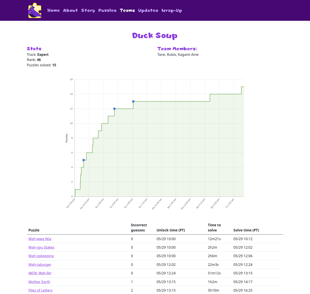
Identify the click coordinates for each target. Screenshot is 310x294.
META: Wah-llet (39, 273)
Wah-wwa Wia (39, 238)
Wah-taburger (39, 264)
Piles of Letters (40, 290)
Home (53, 10)
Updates (148, 10)
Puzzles (107, 10)
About (70, 10)
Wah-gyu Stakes (41, 247)
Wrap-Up (172, 10)
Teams (127, 10)
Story (88, 10)
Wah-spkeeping (41, 255)
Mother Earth (39, 281)
